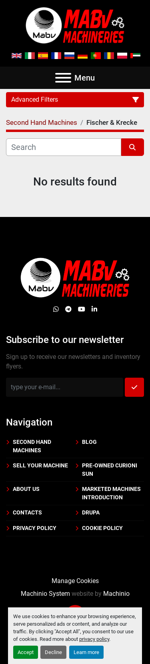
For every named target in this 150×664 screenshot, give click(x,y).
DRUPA (91, 512)
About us (26, 489)
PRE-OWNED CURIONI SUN (109, 469)
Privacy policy (34, 528)
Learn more (86, 652)
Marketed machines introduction (111, 493)
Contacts (27, 512)
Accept (26, 652)
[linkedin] (94, 309)
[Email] (64, 387)
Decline (53, 652)
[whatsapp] (56, 309)
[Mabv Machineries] (75, 277)
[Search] (63, 147)
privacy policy (94, 639)
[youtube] (81, 309)
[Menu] (63, 78)
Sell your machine (40, 465)
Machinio (116, 593)
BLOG (89, 442)
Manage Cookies (75, 581)
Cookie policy (102, 528)
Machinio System (45, 593)
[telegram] (68, 309)
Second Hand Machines (32, 446)
